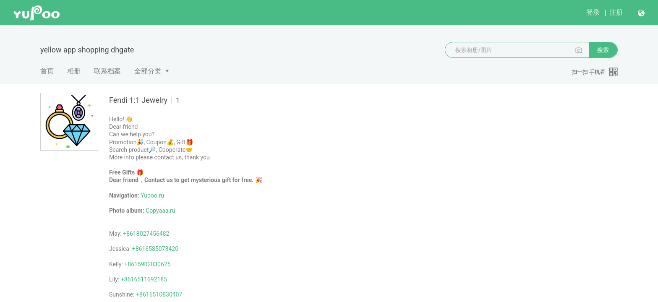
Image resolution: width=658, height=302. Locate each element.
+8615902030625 (147, 264)
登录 (593, 12)
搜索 (603, 50)
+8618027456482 (146, 233)
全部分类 (147, 71)
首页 (47, 71)
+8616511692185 (144, 279)
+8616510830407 (159, 294)
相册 (74, 71)
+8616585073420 (155, 248)
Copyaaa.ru (160, 210)
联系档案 (107, 71)
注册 (616, 12)
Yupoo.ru (152, 195)
